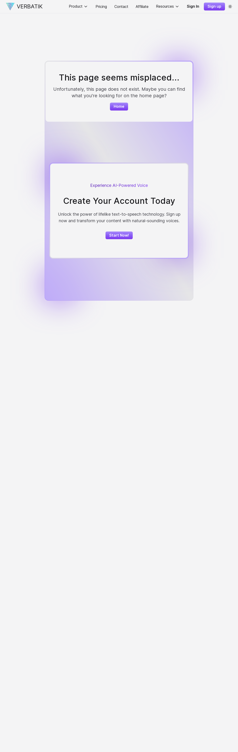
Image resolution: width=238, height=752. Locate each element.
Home (119, 106)
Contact (121, 6)
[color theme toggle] (230, 6)
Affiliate (142, 6)
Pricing (101, 6)
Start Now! (119, 235)
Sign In (193, 6)
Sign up (214, 6)
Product (78, 6)
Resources (167, 6)
